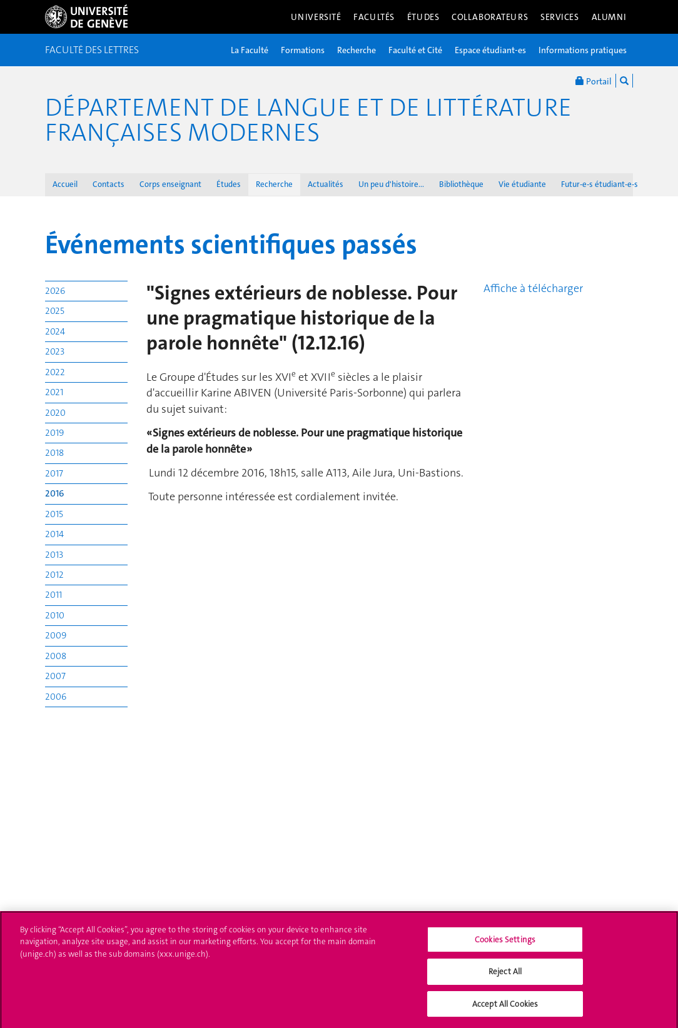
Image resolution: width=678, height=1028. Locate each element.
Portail (593, 80)
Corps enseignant (170, 184)
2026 (55, 291)
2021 (54, 392)
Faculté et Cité (415, 50)
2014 (54, 534)
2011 (53, 594)
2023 (54, 351)
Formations (303, 50)
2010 (54, 615)
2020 (55, 412)
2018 (54, 452)
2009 (55, 635)
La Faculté (249, 50)
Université (316, 17)
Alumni (609, 17)
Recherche (356, 50)
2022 (55, 372)
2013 (54, 554)
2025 (54, 311)
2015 (54, 514)
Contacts (108, 184)
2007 (55, 676)
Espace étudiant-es (490, 50)
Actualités (325, 184)
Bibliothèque (461, 184)
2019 (54, 432)
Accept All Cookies (505, 1008)
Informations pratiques (583, 50)
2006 (55, 696)
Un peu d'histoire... (391, 184)
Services (559, 17)
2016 (54, 493)
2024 (55, 331)
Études (423, 17)
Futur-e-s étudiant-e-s (599, 184)
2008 (55, 656)
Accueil (65, 184)
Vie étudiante (522, 184)
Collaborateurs (490, 17)
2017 (54, 473)
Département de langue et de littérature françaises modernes (308, 120)
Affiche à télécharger (533, 288)
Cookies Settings (505, 943)
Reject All (505, 975)
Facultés (374, 17)
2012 (54, 574)
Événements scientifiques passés (231, 244)
